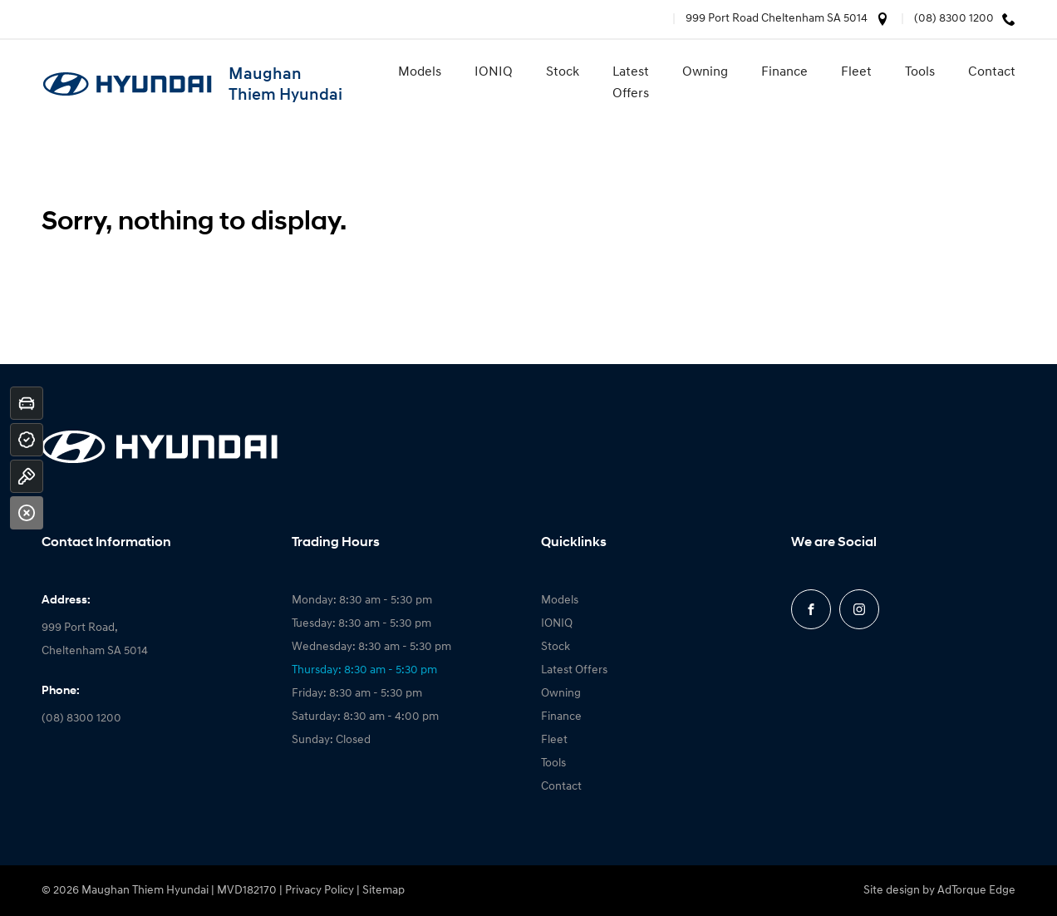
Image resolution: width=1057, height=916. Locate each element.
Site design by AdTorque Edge (939, 890)
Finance (784, 72)
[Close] (26, 512)
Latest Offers (630, 83)
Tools (920, 72)
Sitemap (383, 890)
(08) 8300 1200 (954, 18)
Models (419, 72)
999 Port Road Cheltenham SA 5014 (777, 18)
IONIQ (493, 72)
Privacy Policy (319, 890)
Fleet (856, 72)
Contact (991, 72)
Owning (705, 72)
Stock (562, 72)
